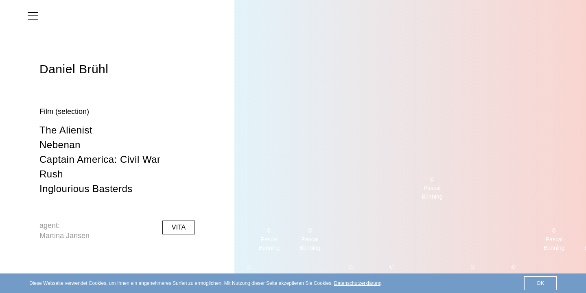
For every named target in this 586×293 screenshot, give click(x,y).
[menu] (33, 15)
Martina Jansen (64, 236)
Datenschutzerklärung (358, 283)
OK (540, 283)
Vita (179, 227)
